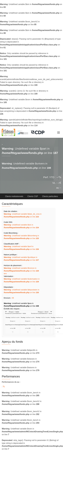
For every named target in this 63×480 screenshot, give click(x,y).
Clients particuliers (50, 196)
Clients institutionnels (14, 196)
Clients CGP (32, 196)
